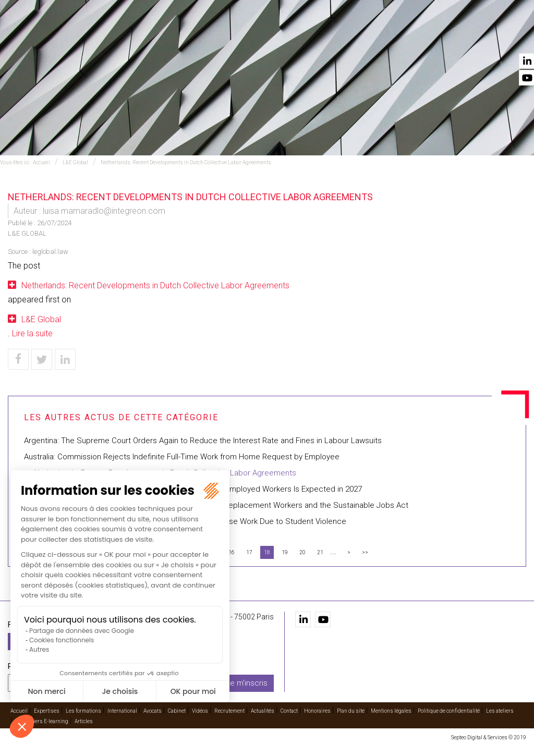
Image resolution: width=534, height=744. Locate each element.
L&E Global (75, 162)
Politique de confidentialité (449, 711)
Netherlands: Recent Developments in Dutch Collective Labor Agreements (186, 162)
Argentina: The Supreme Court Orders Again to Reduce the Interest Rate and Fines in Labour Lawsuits (203, 440)
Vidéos (368, 37)
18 (267, 552)
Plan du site (351, 711)
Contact (509, 37)
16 (231, 552)
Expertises (129, 37)
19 (285, 552)
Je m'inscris (247, 682)
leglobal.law (50, 251)
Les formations (186, 37)
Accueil (89, 37)
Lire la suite (32, 333)
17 (249, 552)
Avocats (298, 37)
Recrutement (413, 37)
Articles (84, 721)
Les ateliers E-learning (41, 721)
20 (302, 552)
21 (320, 552)
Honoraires (317, 711)
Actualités (466, 37)
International (249, 37)
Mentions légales (391, 711)
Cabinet (335, 37)
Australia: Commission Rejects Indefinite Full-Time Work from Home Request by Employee (181, 456)
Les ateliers (500, 711)
